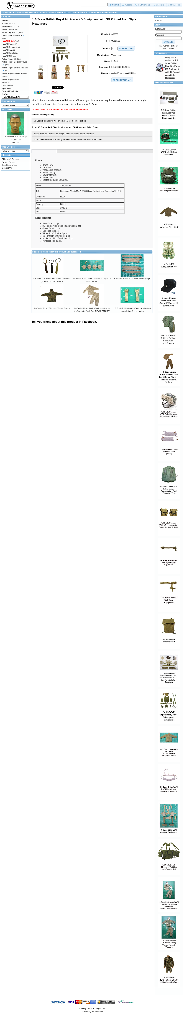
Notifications (161, 53)
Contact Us (7, 168)
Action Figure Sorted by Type (14, 62)
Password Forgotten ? (168, 46)
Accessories (7, 26)
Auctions (5, 20)
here (84, 121)
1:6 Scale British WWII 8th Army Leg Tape (132, 278)
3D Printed (6, 23)
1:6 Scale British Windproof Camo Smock (52, 308)
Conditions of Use (9, 165)
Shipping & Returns (10, 159)
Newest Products (10, 91)
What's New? (7, 109)
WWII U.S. (7, 56)
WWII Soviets (9, 53)
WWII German (9, 47)
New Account (168, 49)
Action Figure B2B (10, 59)
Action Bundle (8, 29)
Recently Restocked (164, 82)
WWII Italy (7, 50)
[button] (114, 5)
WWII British (130, 73)
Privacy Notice (8, 162)
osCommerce (97, 1012)
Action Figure (117, 73)
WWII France (8, 44)
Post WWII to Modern (12, 35)
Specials (6, 88)
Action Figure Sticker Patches (15, 68)
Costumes (6, 85)
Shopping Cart (161, 16)
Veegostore (100, 1009)
